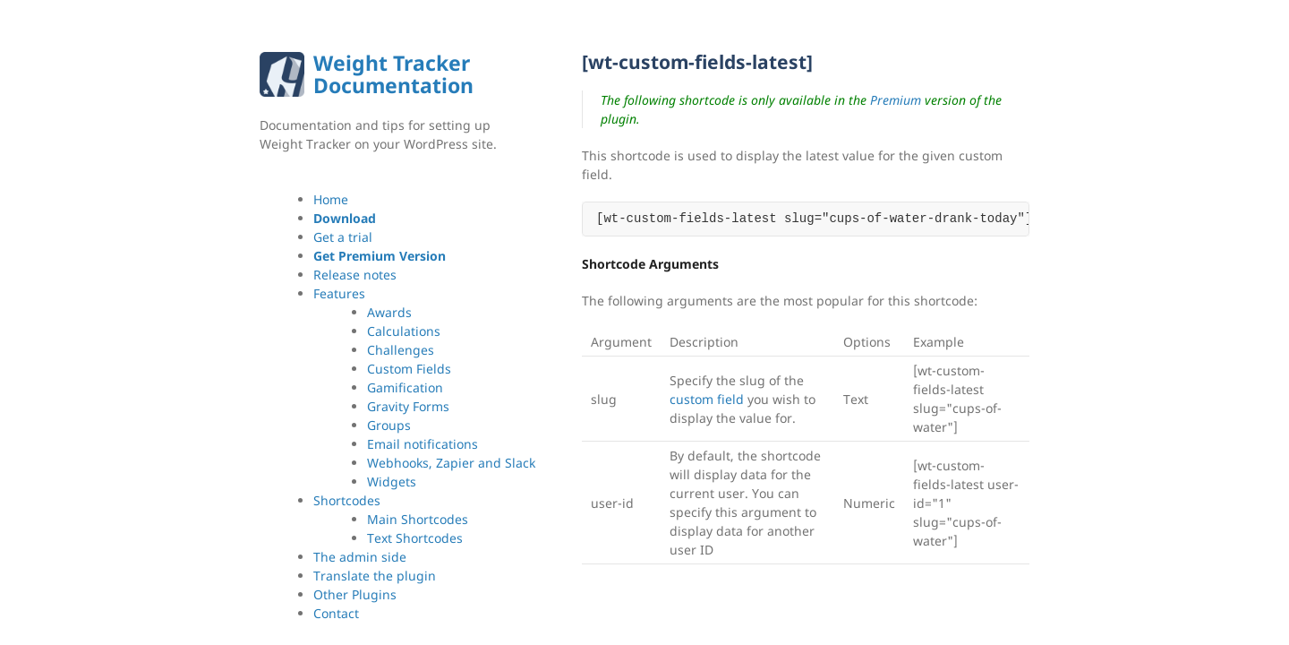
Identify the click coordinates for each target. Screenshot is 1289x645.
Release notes (355, 274)
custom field (707, 399)
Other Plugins (355, 594)
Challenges (400, 349)
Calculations (403, 331)
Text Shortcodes (415, 537)
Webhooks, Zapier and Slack (451, 462)
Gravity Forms (408, 406)
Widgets (391, 481)
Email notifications (422, 443)
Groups (389, 425)
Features (339, 293)
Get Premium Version (379, 255)
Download (344, 218)
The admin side (359, 556)
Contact (336, 613)
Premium (895, 99)
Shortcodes (346, 500)
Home (330, 199)
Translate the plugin (374, 575)
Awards (389, 312)
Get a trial (342, 236)
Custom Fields (409, 368)
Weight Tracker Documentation (393, 73)
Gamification (405, 387)
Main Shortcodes (417, 519)
